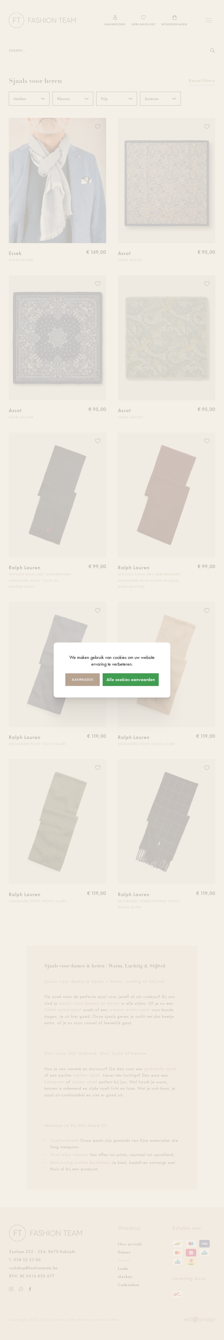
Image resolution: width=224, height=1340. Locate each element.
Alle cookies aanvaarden (130, 679)
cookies (120, 657)
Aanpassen (82, 679)
